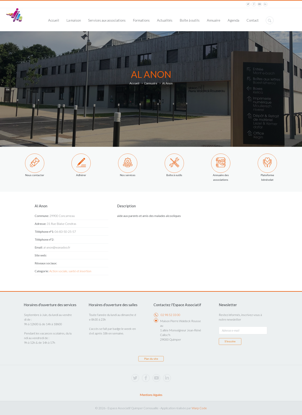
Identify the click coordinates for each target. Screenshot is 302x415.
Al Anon (167, 83)
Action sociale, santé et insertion (70, 271)
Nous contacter (34, 175)
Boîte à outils (190, 20)
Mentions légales (151, 395)
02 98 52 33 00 (170, 315)
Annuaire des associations (221, 177)
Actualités (164, 20)
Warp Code (199, 408)
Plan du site (151, 358)
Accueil (53, 20)
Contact (253, 20)
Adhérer (81, 175)
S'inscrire (230, 341)
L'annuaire (150, 83)
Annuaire (213, 20)
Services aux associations (107, 20)
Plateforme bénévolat (267, 177)
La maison (73, 20)
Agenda (233, 20)
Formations (141, 20)
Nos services (127, 175)
